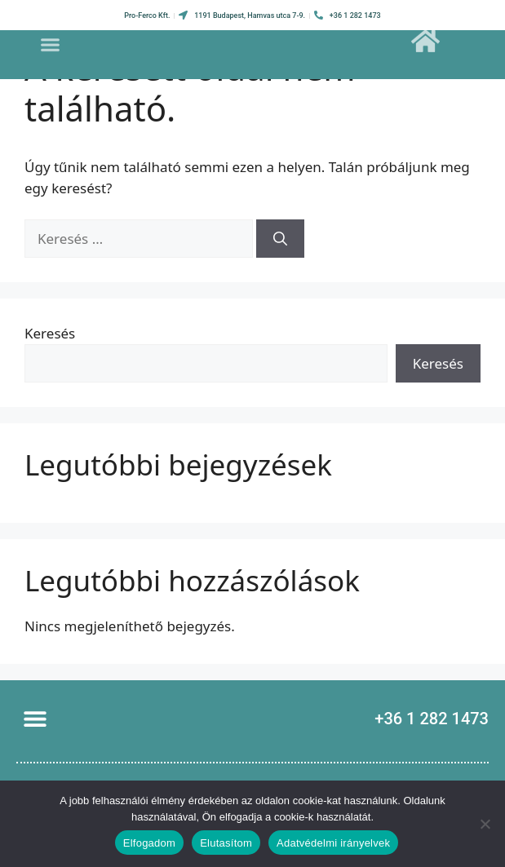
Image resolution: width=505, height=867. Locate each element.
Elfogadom (149, 843)
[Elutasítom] (484, 824)
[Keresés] (280, 239)
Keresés (49, 333)
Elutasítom (226, 843)
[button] (50, 39)
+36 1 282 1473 (431, 718)
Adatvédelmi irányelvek (333, 843)
